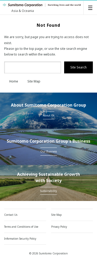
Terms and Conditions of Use (21, 226)
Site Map (31, 81)
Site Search (78, 67)
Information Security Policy (20, 238)
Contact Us (10, 215)
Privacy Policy (59, 226)
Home (11, 81)
